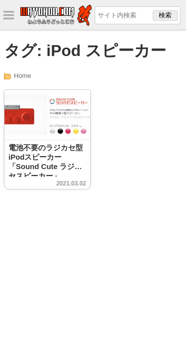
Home (22, 75)
